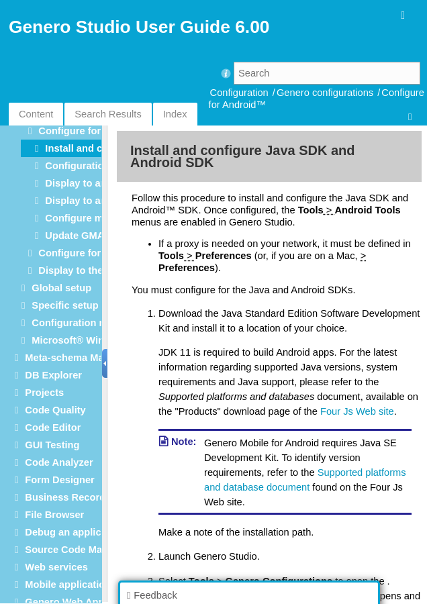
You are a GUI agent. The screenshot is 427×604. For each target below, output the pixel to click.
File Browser (54, 514)
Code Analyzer (59, 462)
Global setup (61, 288)
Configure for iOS (79, 253)
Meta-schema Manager (77, 357)
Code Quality (55, 410)
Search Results (108, 114)
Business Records (68, 497)
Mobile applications (70, 584)
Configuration (239, 92)
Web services (56, 567)
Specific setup (65, 305)
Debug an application (74, 532)
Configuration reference (87, 322)
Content (36, 114)
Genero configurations (325, 92)
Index (175, 114)
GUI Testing (52, 445)
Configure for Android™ (94, 130)
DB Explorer (53, 375)
